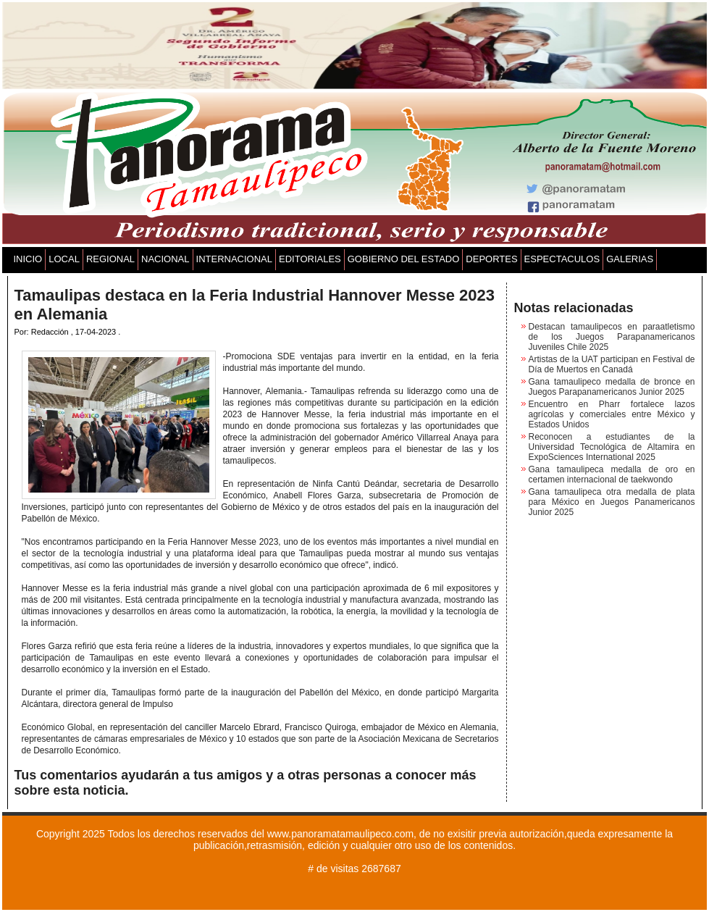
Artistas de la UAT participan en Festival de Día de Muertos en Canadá (612, 364)
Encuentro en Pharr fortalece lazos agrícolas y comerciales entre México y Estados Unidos (612, 414)
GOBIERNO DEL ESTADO (404, 259)
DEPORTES (491, 259)
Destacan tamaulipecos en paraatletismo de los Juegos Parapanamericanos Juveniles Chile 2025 (612, 337)
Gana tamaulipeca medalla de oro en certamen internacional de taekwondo (612, 474)
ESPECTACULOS (562, 259)
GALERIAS (629, 259)
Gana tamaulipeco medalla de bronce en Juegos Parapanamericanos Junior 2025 (612, 387)
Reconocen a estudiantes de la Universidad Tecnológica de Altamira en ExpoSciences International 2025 (612, 447)
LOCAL (64, 259)
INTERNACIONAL (234, 259)
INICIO (28, 259)
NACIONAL (165, 259)
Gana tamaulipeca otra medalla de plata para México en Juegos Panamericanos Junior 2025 (612, 502)
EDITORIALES (310, 259)
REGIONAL (110, 259)
